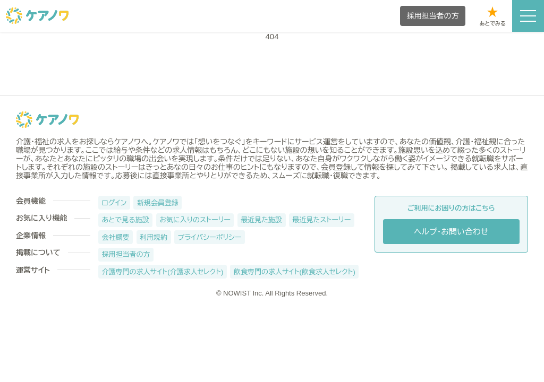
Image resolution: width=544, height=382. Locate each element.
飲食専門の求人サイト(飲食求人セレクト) (294, 272)
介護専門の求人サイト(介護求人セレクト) (163, 272)
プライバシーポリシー (210, 237)
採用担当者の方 (126, 254)
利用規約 (153, 237)
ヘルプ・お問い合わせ (451, 231)
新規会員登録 (157, 203)
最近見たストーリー (322, 220)
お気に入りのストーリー (195, 220)
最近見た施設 (261, 220)
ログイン (114, 203)
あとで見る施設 (125, 220)
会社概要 (116, 237)
